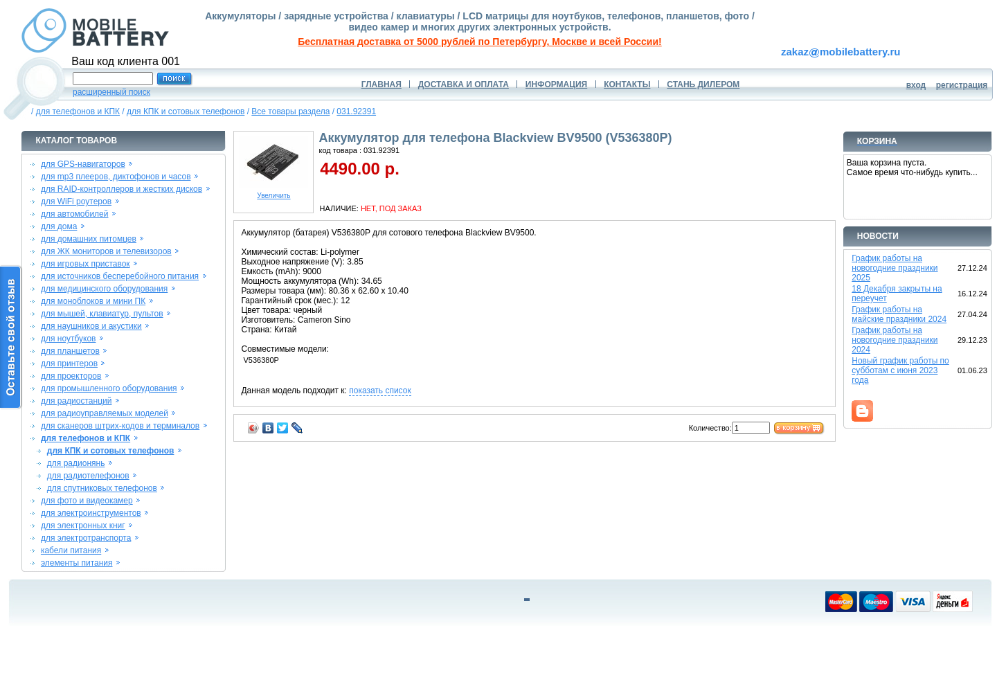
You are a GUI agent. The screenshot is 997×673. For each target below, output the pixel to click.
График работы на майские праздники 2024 (899, 314)
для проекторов (71, 376)
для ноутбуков (68, 338)
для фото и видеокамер (87, 500)
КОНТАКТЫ (627, 84)
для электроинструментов (91, 513)
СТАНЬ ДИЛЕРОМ (703, 84)
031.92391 (356, 111)
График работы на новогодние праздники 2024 (894, 340)
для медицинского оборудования (104, 289)
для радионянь (76, 463)
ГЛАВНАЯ (381, 84)
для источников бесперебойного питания (120, 276)
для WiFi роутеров (76, 201)
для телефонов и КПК (78, 111)
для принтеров (69, 363)
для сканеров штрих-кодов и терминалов (120, 426)
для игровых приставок (85, 264)
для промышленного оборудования (109, 388)
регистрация (962, 85)
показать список (380, 390)
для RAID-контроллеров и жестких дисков (121, 189)
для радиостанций (76, 401)
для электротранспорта (86, 538)
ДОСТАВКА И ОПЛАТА (463, 84)
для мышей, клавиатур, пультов (102, 313)
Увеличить (273, 192)
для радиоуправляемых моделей (104, 413)
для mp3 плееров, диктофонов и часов (116, 176)
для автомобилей (75, 214)
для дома (59, 226)
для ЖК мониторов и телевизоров (106, 251)
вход (916, 85)
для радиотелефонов (88, 476)
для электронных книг (83, 525)
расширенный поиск (111, 92)
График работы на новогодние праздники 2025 (894, 267)
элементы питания (77, 563)
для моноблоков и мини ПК (93, 301)
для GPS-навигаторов (83, 164)
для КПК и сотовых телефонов (185, 111)
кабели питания (71, 550)
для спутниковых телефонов (102, 488)
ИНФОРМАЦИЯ (556, 84)
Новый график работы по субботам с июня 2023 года (900, 370)
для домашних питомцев (88, 239)
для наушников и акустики (91, 326)
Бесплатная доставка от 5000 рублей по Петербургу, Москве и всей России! (479, 41)
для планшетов (70, 351)
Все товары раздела (290, 111)
